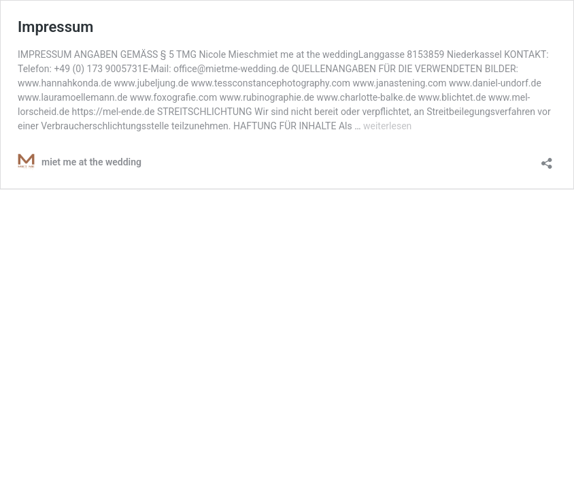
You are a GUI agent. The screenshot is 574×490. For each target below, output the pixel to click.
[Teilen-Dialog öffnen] (546, 158)
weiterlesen (387, 125)
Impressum (55, 26)
